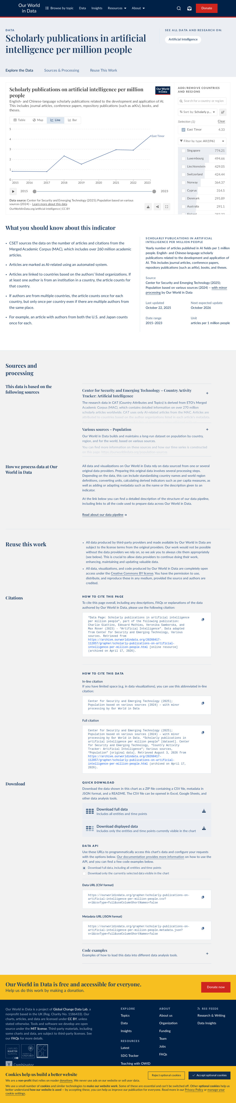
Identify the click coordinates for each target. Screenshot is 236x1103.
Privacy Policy (194, 1089)
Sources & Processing (61, 70)
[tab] (19, 120)
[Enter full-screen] (166, 206)
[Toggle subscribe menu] (189, 8)
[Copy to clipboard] (198, 619)
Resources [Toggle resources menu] (117, 8)
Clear (221, 121)
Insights (96, 8)
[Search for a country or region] (202, 101)
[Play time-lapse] (13, 191)
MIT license (39, 1042)
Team (163, 1052)
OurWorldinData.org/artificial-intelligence (34, 208)
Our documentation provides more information (150, 868)
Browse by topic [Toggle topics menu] (59, 8)
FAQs (15, 1052)
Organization (168, 1037)
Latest (125, 1061)
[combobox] (179, 8)
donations (66, 1080)
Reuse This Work (103, 70)
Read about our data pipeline (104, 515)
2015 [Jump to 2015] (24, 191)
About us (165, 1029)
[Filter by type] (202, 141)
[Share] (157, 206)
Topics (125, 1029)
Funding (165, 1045)
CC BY (66, 208)
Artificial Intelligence (183, 39)
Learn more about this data (49, 204)
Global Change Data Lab (70, 1023)
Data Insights (207, 1037)
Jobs (162, 1060)
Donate (206, 8)
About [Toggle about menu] (138, 8)
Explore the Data (19, 70)
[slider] (34, 191)
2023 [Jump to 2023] (164, 191)
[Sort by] (197, 112)
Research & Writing (211, 1029)
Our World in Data (29, 8)
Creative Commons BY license (132, 573)
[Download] (148, 206)
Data (82, 8)
